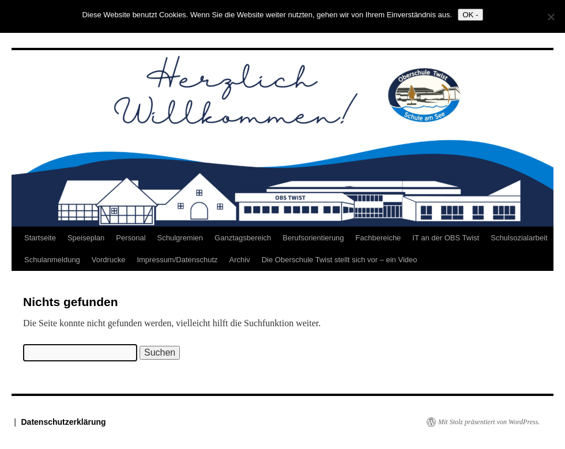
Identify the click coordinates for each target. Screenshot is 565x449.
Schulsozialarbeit (519, 237)
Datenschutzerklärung (63, 422)
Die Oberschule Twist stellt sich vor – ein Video (339, 259)
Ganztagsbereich (242, 237)
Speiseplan (85, 237)
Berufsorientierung (313, 237)
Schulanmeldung (52, 259)
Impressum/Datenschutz (177, 259)
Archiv (239, 259)
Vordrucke (109, 259)
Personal (130, 237)
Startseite (40, 237)
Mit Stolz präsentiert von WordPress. (489, 422)
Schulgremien (180, 237)
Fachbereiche (378, 237)
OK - (470, 14)
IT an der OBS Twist (445, 237)
